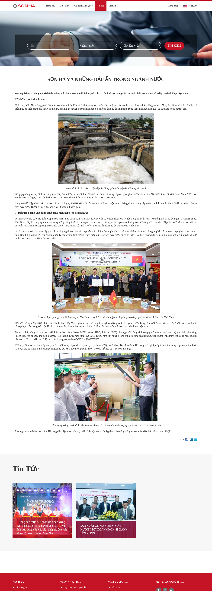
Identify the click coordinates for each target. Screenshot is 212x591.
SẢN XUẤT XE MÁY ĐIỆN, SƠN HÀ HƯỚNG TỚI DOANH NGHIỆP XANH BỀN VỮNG (103, 529)
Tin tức (100, 6)
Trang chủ (50, 6)
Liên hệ (112, 6)
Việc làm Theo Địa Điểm (75, 587)
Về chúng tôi (21, 587)
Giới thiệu (64, 6)
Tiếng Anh (190, 6)
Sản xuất (116, 587)
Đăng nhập (173, 6)
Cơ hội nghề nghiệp (83, 6)
